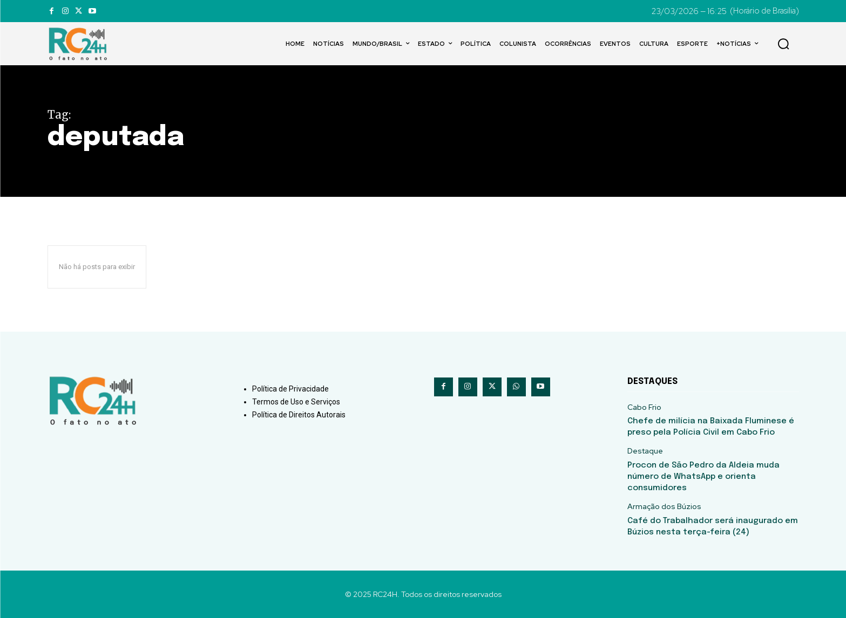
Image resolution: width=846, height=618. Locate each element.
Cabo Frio (644, 407)
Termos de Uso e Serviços (296, 401)
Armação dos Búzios (664, 506)
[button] (783, 43)
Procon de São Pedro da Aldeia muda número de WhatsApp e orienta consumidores (703, 476)
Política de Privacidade (290, 388)
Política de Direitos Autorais (299, 414)
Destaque (645, 451)
